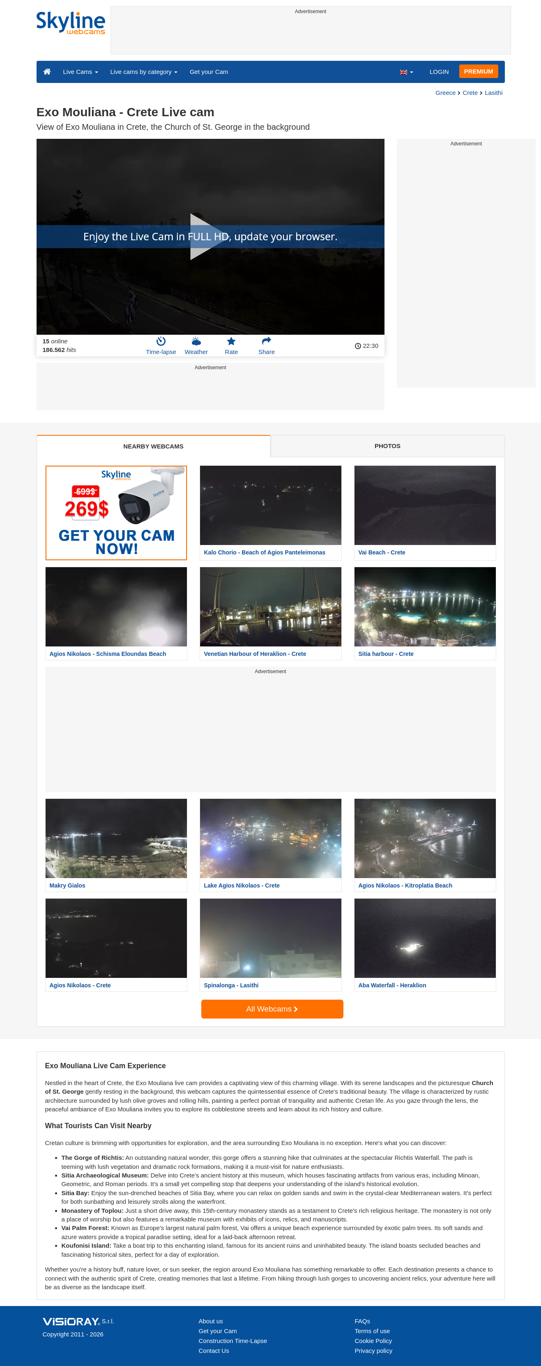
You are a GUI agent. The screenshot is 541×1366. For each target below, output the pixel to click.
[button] (406, 71)
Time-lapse (161, 345)
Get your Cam (209, 71)
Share (266, 345)
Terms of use (372, 1330)
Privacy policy (374, 1350)
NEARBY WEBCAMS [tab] (153, 446)
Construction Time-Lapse (233, 1340)
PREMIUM (478, 71)
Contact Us (214, 1350)
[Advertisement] (311, 35)
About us (211, 1321)
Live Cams (80, 71)
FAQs (363, 1321)
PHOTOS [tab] (388, 445)
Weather (196, 345)
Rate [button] (231, 345)
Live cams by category (144, 71)
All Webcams (272, 1009)
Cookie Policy (373, 1340)
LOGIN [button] (439, 71)
